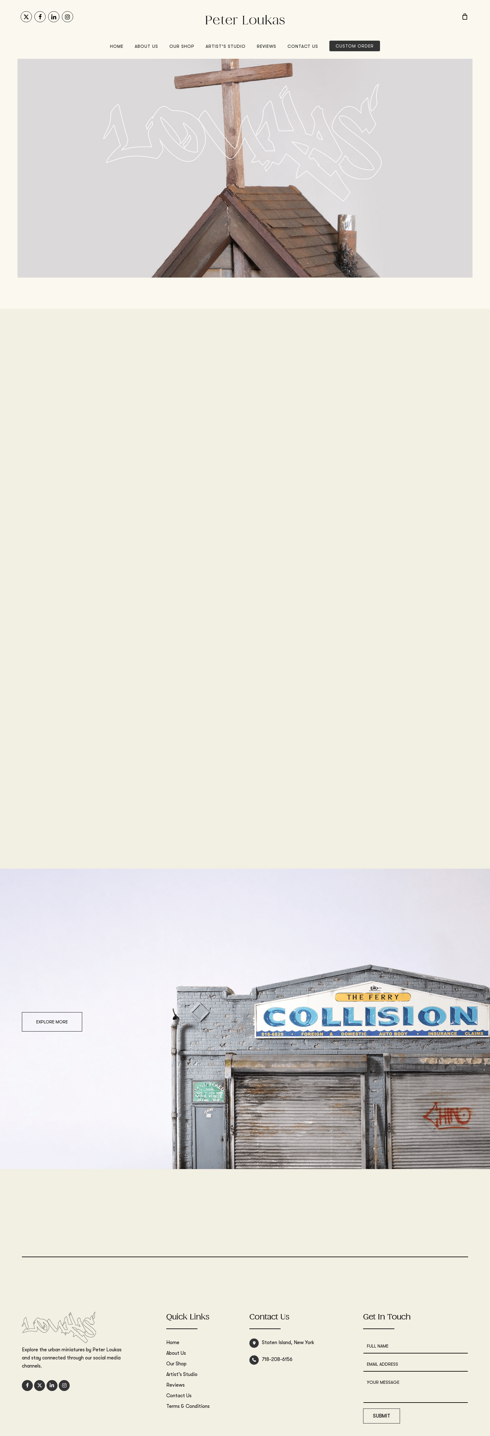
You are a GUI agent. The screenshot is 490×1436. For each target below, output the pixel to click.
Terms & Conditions (188, 1406)
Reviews (175, 1385)
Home (172, 1342)
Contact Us (179, 1395)
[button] (52, 1022)
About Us (176, 1353)
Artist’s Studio (182, 1374)
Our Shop (176, 1364)
